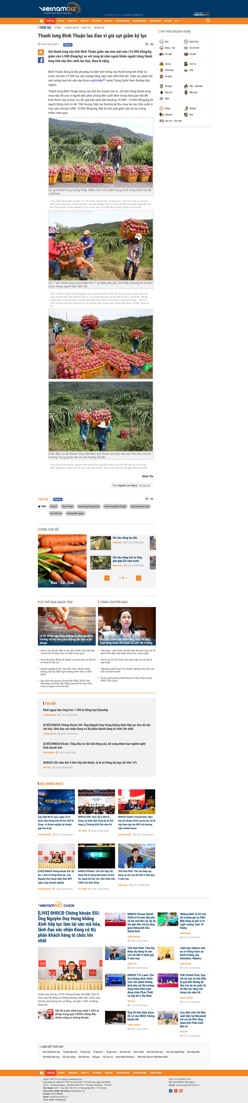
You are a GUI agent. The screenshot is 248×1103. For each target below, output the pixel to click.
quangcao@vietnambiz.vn (187, 1085)
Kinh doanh (48, 752)
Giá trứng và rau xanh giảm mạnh (110, 539)
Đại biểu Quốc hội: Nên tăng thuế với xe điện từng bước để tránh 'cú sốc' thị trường (126, 641)
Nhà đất (47, 767)
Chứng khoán (49, 715)
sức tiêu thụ (55, 513)
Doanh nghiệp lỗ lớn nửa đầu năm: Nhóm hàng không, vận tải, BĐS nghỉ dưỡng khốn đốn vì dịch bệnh (66, 672)
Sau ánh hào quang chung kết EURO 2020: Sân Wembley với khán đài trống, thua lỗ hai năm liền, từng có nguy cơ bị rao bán (66, 683)
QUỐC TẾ (84, 21)
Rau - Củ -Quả (62, 582)
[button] (107, 578)
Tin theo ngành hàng (175, 31)
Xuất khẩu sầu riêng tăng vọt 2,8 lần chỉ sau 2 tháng (111, 559)
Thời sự (45, 28)
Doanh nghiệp (44, 834)
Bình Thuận (67, 506)
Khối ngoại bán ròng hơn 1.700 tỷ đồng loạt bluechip (75, 710)
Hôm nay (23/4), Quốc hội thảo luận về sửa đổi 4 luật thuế (126, 661)
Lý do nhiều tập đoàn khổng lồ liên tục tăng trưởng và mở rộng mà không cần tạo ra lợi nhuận (66, 639)
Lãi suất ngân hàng (175, 1052)
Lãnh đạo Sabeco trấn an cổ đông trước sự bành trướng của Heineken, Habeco (192, 953)
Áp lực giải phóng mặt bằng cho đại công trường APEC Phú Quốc (126, 679)
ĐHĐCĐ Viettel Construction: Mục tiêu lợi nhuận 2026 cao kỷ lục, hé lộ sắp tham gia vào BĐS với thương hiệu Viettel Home (136, 822)
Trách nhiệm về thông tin (54, 1100)
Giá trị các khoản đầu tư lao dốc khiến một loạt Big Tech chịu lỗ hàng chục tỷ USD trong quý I (67, 652)
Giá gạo (96, 1057)
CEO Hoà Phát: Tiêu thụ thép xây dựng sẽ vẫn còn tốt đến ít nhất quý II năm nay (136, 875)
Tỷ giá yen (98, 1052)
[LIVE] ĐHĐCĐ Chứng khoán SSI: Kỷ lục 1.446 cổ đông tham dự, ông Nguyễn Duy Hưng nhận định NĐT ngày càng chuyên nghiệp (56, 877)
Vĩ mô (58, 27)
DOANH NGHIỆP (139, 21)
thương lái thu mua (140, 506)
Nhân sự (99, 27)
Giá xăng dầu (193, 1052)
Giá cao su (108, 1057)
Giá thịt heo (83, 1057)
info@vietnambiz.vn (59, 1097)
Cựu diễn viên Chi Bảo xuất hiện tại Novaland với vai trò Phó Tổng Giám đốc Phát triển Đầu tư (193, 1019)
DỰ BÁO (60, 21)
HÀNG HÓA (72, 21)
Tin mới (50, 704)
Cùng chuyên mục (114, 602)
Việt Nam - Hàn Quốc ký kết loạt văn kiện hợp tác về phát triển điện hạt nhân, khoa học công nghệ (128, 652)
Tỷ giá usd (85, 1052)
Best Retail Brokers (125, 1057)
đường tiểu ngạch (75, 513)
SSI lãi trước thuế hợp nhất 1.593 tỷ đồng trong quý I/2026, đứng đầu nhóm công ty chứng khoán (77, 1014)
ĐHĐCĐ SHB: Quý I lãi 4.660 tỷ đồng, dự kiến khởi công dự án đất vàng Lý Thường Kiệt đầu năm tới (95, 820)
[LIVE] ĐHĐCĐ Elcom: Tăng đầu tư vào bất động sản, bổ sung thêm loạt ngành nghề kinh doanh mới (94, 745)
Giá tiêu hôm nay (155, 1052)
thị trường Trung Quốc (88, 506)
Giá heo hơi (125, 1052)
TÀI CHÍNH (96, 21)
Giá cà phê (139, 1052)
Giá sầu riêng (69, 1057)
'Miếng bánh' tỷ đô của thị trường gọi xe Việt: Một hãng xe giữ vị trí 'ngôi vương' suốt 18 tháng (193, 921)
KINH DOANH (155, 21)
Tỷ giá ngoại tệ (70, 1052)
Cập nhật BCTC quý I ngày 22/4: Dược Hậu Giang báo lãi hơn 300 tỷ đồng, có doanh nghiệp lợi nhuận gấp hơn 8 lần (56, 822)
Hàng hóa (99, 546)
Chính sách (72, 27)
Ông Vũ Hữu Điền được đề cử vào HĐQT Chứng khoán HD (141, 1016)
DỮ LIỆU (168, 21)
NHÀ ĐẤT (108, 21)
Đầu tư (86, 27)
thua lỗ (53, 506)
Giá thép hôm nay (51, 1057)
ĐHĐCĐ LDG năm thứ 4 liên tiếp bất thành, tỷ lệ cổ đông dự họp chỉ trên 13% (90, 762)
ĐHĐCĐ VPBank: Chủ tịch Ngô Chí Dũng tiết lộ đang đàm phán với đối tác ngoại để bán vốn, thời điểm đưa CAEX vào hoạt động (96, 877)
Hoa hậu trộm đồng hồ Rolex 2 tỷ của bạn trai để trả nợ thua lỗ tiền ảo (67, 661)
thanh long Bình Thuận (115, 506)
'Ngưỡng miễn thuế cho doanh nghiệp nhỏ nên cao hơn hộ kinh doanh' (127, 670)
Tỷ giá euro (111, 1052)
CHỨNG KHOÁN (122, 21)
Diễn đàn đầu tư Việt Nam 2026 (153, 1057)
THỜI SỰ (50, 21)
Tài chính (82, 831)
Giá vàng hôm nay (51, 1052)
